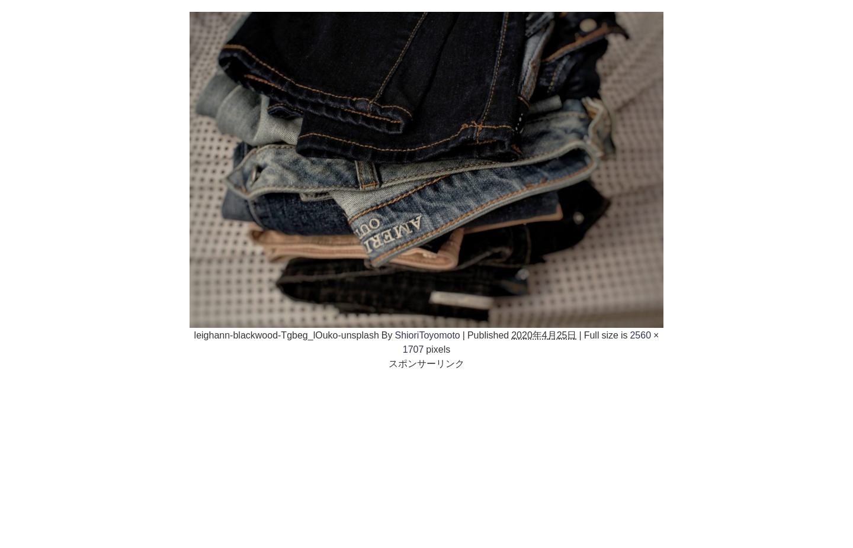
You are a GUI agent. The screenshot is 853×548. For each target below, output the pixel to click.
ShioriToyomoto (427, 335)
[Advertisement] (426, 453)
